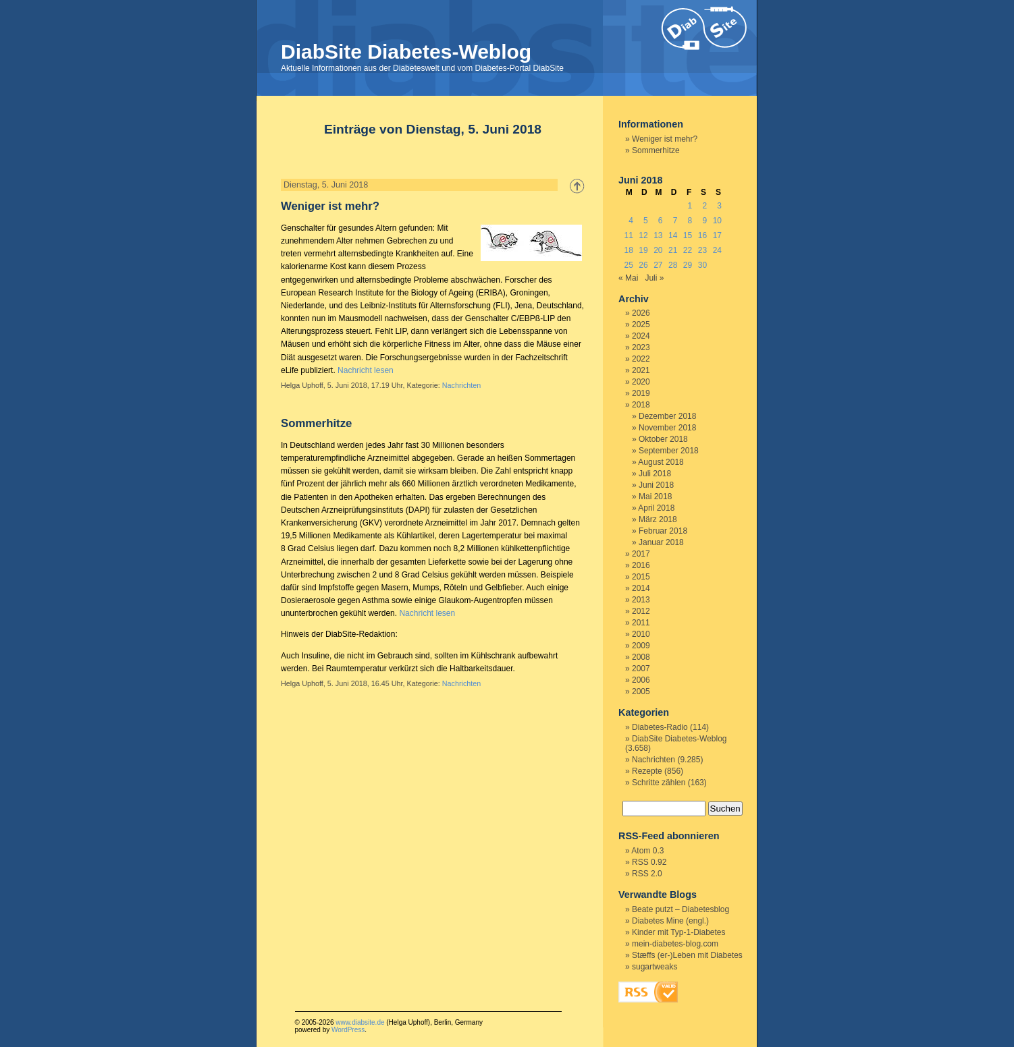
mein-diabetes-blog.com (675, 944)
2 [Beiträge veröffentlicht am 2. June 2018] (704, 205)
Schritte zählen (658, 782)
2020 (641, 382)
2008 (641, 657)
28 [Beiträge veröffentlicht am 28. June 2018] (672, 265)
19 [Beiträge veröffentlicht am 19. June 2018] (643, 250)
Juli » (654, 278)
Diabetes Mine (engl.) (670, 921)
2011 (641, 622)
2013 (641, 599)
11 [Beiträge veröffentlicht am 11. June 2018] (628, 235)
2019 (641, 393)
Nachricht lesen (366, 370)
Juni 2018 (656, 485)
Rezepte (647, 771)
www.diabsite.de (360, 1022)
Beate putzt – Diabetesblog (680, 909)
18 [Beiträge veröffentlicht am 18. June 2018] (628, 250)
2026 (641, 313)
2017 (641, 554)
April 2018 (656, 508)
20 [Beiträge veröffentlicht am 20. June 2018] (657, 250)
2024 (641, 336)
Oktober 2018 (663, 439)
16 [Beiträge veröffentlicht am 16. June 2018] (702, 235)
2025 (641, 324)
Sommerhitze (316, 423)
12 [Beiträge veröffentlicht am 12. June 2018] (643, 235)
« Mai (628, 278)
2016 (641, 565)
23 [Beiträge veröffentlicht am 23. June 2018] (702, 250)
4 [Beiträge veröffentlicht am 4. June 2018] (631, 220)
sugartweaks (654, 966)
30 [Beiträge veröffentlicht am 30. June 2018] (702, 265)
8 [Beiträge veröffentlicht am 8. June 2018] (690, 220)
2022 (641, 359)
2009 (641, 645)
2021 (641, 370)
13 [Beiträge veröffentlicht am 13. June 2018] (657, 235)
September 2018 (669, 450)
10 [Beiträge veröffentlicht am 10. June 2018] (717, 220)
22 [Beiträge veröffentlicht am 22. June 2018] (687, 250)
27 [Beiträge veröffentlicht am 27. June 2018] (657, 265)
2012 (641, 611)
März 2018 (658, 519)
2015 (641, 577)
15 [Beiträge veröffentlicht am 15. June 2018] (687, 235)
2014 (641, 588)
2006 (641, 680)
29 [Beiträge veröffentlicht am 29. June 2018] (687, 265)
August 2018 (660, 462)
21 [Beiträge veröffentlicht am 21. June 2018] (672, 250)
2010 (641, 634)
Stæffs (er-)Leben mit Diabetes (687, 955)
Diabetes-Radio (660, 727)
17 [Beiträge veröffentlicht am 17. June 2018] (717, 235)
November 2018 (667, 427)
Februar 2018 (663, 531)
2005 (641, 691)
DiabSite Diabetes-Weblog (406, 51)
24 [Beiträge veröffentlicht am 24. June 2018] (717, 250)
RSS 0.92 (649, 862)
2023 (641, 347)
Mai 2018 (655, 496)
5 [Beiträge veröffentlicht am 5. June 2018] (645, 220)
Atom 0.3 (647, 850)
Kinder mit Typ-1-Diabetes (679, 932)
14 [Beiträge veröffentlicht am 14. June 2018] (672, 235)
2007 (641, 668)
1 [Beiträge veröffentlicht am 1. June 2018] (690, 205)
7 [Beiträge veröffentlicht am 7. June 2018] (675, 220)
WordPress (348, 1030)
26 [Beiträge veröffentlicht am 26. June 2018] (643, 265)
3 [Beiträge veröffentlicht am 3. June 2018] (719, 205)
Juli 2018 (655, 473)
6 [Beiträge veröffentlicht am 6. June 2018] (660, 220)
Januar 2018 (661, 542)
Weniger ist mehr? (330, 206)
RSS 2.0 (647, 873)
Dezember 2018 (667, 416)
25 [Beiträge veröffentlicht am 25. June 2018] (628, 265)
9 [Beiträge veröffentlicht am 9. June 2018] (704, 220)
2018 (641, 404)
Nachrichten (461, 385)
